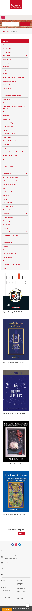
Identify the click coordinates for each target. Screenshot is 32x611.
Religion (15, 228)
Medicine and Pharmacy (10, 177)
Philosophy (15, 213)
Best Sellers (7, 74)
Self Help (6, 239)
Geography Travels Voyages (11, 141)
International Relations (10, 155)
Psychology (15, 224)
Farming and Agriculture (10, 123)
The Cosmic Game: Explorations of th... (14, 514)
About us (5, 583)
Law (4, 159)
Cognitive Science (15, 92)
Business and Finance (9, 81)
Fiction (5, 130)
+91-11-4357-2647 (9, 568)
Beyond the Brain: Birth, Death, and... (14, 463)
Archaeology (7, 48)
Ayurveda (6, 66)
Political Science (15, 217)
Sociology (15, 246)
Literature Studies (8, 166)
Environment (15, 119)
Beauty (5, 70)
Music (4, 188)
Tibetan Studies (7, 257)
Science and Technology (15, 235)
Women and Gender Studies (11, 264)
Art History (15, 56)
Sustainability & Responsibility (6, 598)
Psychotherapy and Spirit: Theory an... (14, 362)
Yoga (4, 268)
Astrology (6, 63)
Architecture (7, 52)
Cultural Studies (15, 103)
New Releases (7, 202)
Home (3, 31)
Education (6, 115)
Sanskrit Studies (15, 232)
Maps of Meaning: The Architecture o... (14, 312)
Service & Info (6, 594)
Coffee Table (7, 88)
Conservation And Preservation (12, 95)
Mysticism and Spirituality (11, 192)
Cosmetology (7, 99)
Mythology (6, 195)
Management (15, 170)
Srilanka (5, 250)
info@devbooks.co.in (10, 562)
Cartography (7, 84)
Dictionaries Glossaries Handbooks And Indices (14, 107)
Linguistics (6, 162)
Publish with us (21, 588)
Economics (6, 112)
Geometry (6, 144)
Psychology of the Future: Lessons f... (14, 413)
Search (25, 24)
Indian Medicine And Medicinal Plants (14, 152)
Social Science (7, 242)
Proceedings (7, 221)
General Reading (8, 137)
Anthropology (15, 45)
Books (8, 31)
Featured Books (8, 126)
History (15, 148)
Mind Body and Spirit (9, 184)
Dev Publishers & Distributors (22, 608)
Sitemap (19, 595)
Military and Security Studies (12, 181)
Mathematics (15, 174)
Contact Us (20, 598)
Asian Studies (15, 59)
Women (5, 260)
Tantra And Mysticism (9, 253)
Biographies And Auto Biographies (13, 77)
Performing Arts (15, 206)
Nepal (5, 199)
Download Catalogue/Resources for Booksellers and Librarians (23, 582)
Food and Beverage (9, 133)
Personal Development (10, 210)
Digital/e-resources (22, 591)
